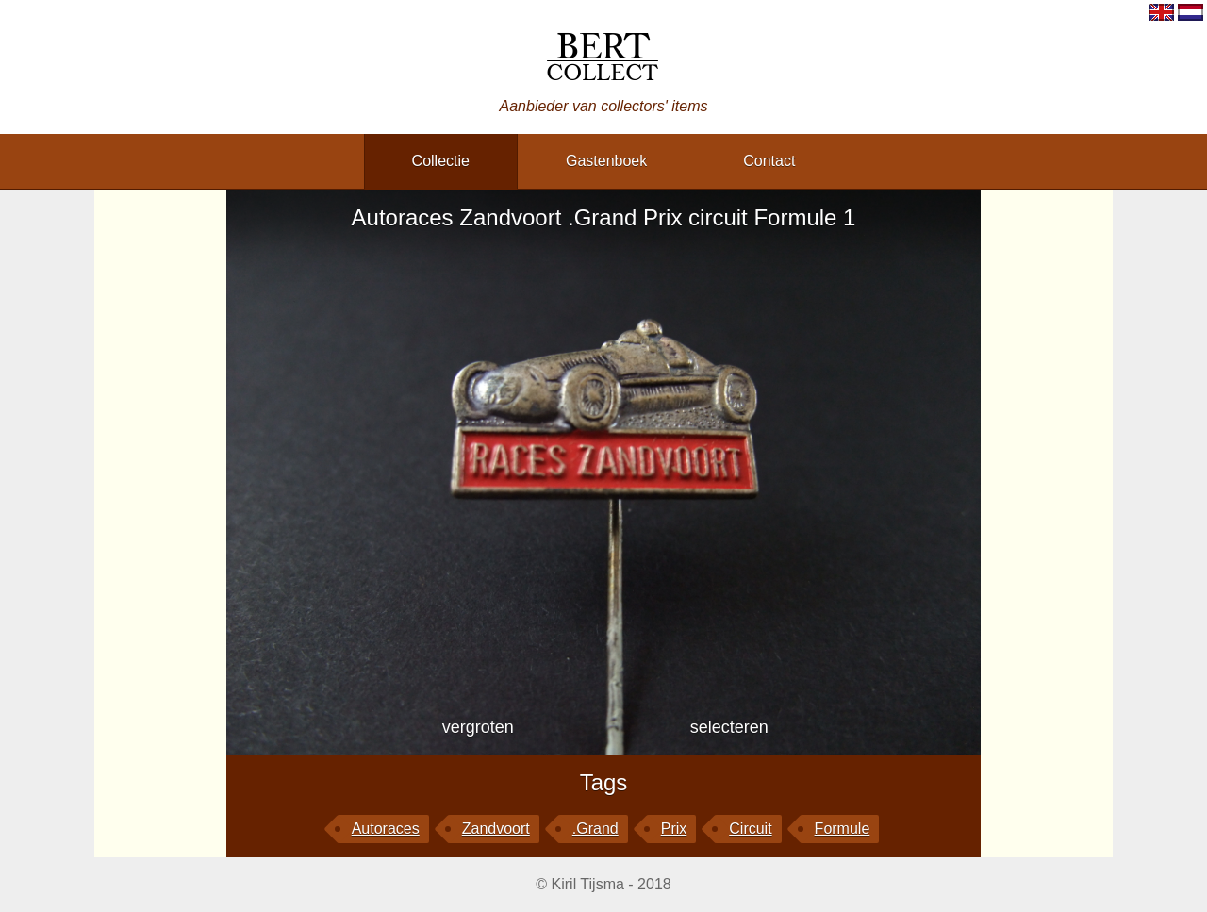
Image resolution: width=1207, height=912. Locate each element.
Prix (674, 829)
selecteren (729, 727)
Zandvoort (496, 829)
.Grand (595, 829)
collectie (441, 161)
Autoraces (386, 829)
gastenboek (606, 161)
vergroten (478, 727)
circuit (750, 829)
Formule (842, 829)
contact (769, 161)
